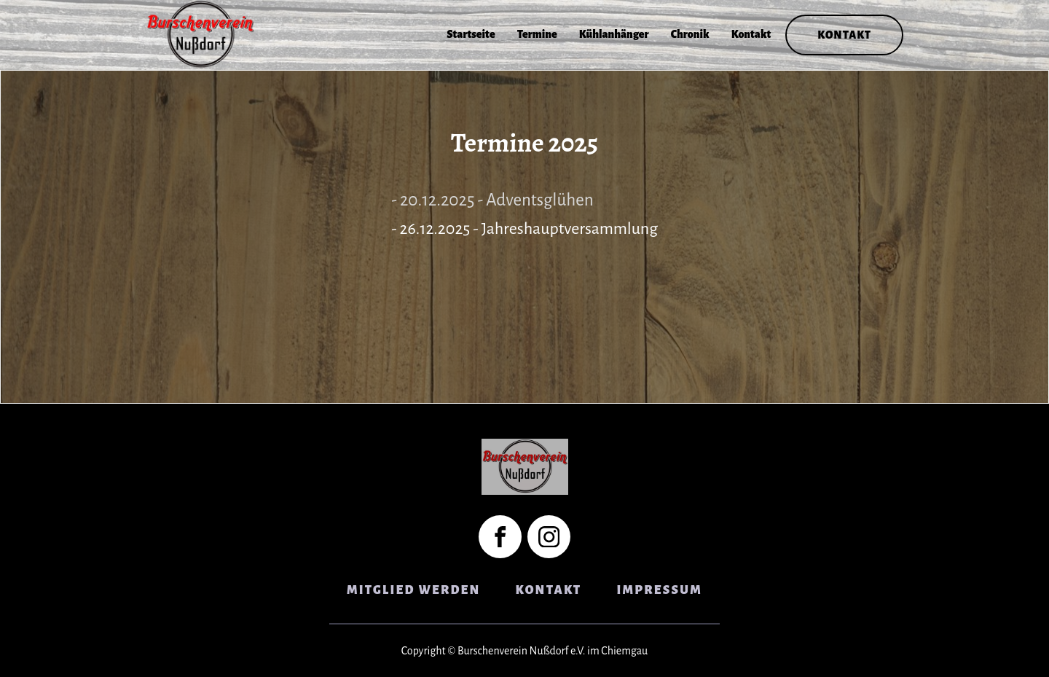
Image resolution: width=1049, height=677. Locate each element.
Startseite (471, 34)
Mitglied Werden (414, 590)
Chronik (690, 34)
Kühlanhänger (614, 34)
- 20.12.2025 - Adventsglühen (492, 200)
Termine (537, 34)
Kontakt (751, 34)
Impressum (659, 590)
